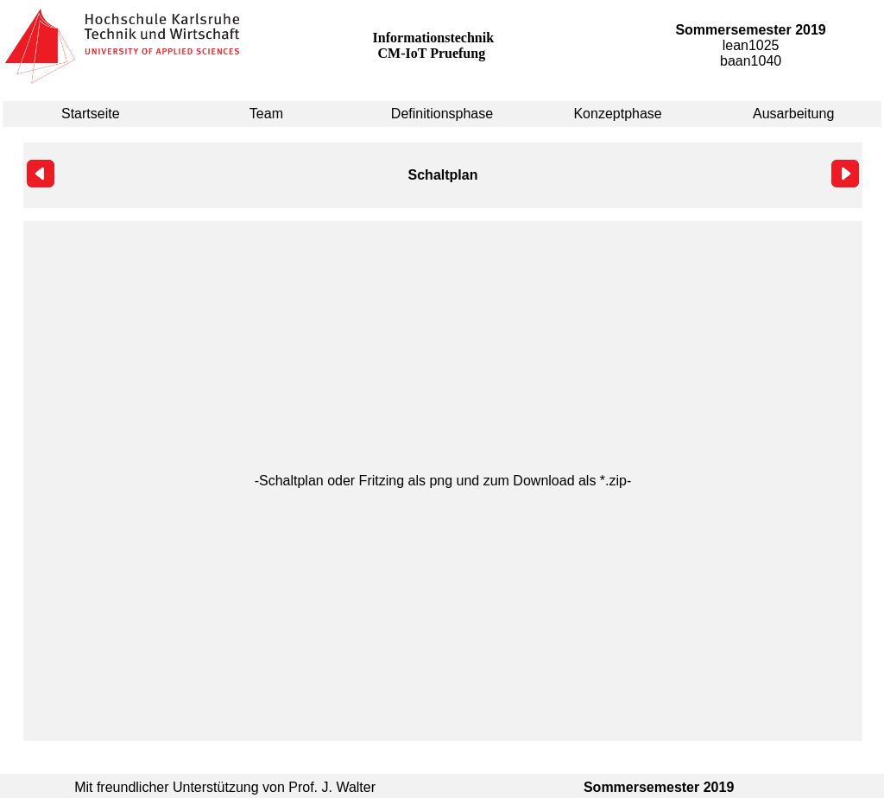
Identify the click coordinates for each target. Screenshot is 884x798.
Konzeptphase (617, 113)
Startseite (90, 113)
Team (266, 113)
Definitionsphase (442, 113)
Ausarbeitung (793, 113)
